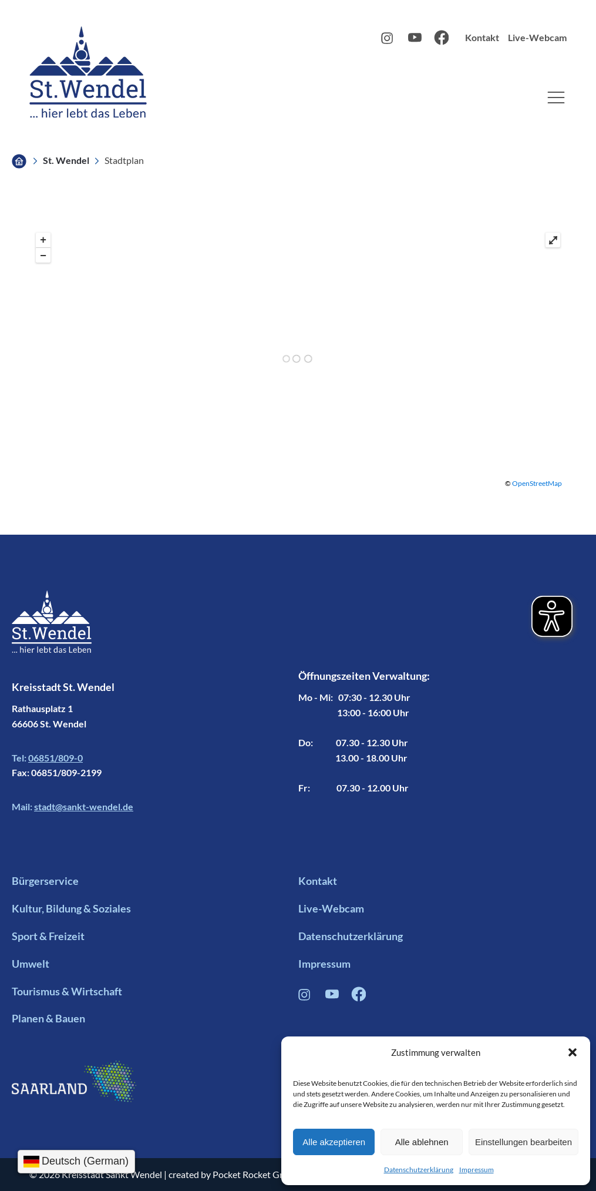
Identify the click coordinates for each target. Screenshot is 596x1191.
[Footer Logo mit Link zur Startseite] (52, 635)
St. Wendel (66, 160)
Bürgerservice (45, 880)
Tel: (47, 758)
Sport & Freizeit (48, 936)
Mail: (72, 806)
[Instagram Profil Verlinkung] (305, 997)
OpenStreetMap (537, 483)
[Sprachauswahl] (76, 1161)
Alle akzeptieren (333, 1142)
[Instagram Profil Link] (388, 40)
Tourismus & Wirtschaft (67, 991)
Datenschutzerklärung (418, 1169)
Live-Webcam (537, 37)
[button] (572, 1052)
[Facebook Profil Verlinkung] (358, 998)
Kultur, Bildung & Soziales (71, 908)
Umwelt (30, 963)
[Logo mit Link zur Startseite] (88, 72)
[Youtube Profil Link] (415, 40)
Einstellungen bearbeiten (523, 1142)
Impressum (476, 1169)
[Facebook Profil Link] (441, 41)
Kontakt (482, 37)
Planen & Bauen (48, 1018)
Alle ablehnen (422, 1142)
